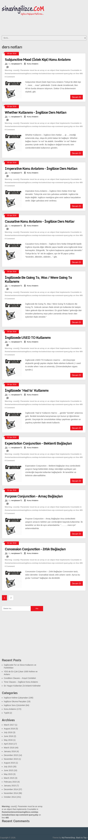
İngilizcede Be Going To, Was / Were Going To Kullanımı (38, 279)
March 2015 (9, 778)
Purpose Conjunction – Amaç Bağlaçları (34, 496)
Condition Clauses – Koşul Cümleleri (20, 678)
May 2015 (8, 774)
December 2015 (11, 755)
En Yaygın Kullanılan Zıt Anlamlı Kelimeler (22, 686)
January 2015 (10, 785)
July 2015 (8, 766)
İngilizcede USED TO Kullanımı (28, 337)
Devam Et (76, 97)
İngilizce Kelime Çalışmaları (16, 698)
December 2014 (11, 789)
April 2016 (8, 744)
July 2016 (8, 732)
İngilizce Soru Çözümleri (14, 705)
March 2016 (9, 747)
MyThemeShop (68, 837)
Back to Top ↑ (82, 837)
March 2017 (9, 725)
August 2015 (9, 763)
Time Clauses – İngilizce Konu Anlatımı (21, 682)
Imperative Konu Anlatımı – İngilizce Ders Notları (41, 168)
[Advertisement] (23, 636)
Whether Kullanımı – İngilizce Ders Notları (35, 112)
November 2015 (11, 759)
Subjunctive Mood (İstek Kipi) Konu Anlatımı (38, 59)
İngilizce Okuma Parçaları (15, 701)
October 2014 (10, 797)
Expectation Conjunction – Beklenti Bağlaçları (38, 443)
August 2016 (9, 728)
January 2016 (10, 751)
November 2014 (11, 793)
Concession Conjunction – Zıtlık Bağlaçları (35, 549)
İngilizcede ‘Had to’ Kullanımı (26, 390)
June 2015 (8, 770)
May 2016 (8, 740)
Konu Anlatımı (32, 64)
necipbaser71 (16, 64)
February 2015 (10, 782)
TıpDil (6, 713)
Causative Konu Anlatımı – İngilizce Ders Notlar (39, 221)
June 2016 (8, 736)
